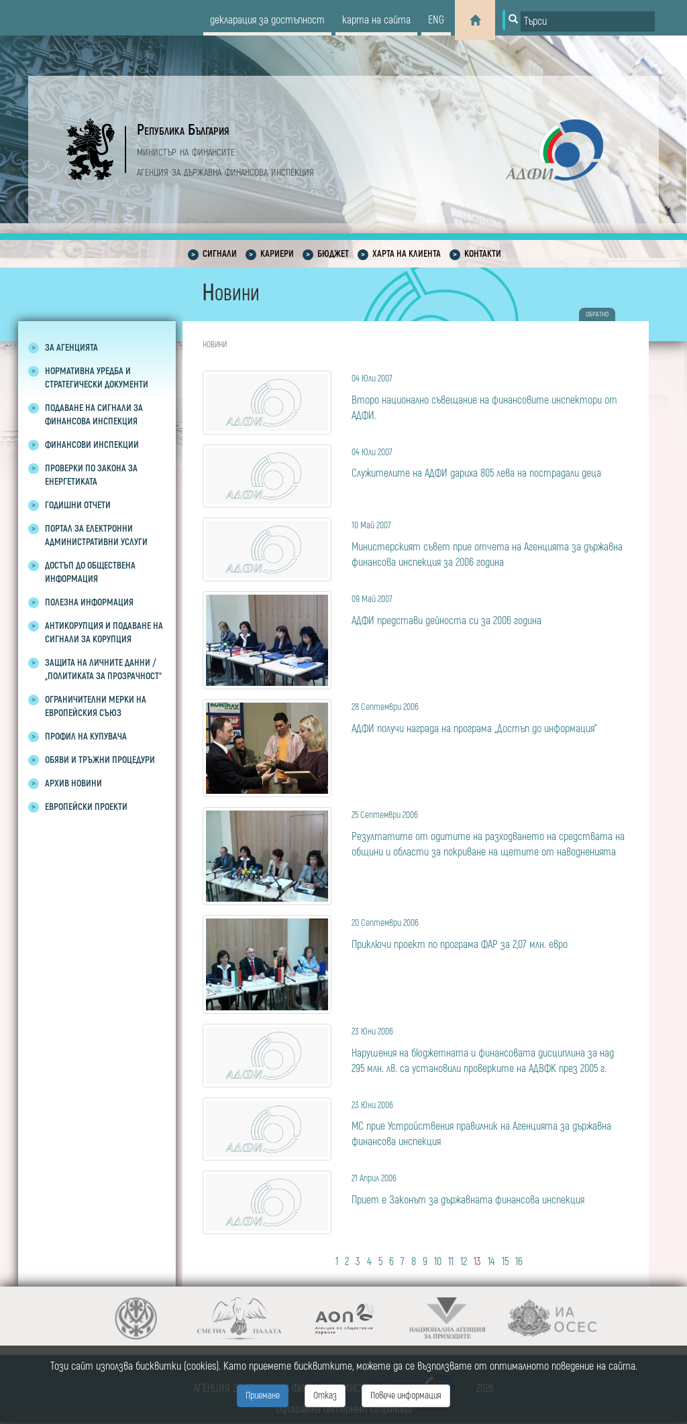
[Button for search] (512, 20)
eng (436, 20)
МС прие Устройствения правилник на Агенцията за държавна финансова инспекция (490, 1123)
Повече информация (405, 1395)
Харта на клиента (406, 253)
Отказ (325, 1395)
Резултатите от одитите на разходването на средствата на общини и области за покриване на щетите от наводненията (490, 833)
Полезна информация (89, 602)
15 (505, 1261)
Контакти (482, 253)
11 (451, 1261)
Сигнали (220, 253)
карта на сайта (376, 20)
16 (519, 1261)
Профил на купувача (86, 736)
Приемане (263, 1395)
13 (477, 1261)
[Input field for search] (588, 21)
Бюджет (333, 253)
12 (463, 1261)
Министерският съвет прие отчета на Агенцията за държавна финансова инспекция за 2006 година (490, 543)
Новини (215, 345)
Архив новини (73, 783)
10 (437, 1261)
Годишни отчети (78, 505)
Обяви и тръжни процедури (100, 760)
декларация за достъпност (267, 20)
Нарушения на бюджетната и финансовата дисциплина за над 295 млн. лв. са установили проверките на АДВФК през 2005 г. (490, 1049)
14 (491, 1261)
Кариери (277, 253)
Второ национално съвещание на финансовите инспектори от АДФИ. (490, 396)
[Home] (475, 20)
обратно (597, 314)
